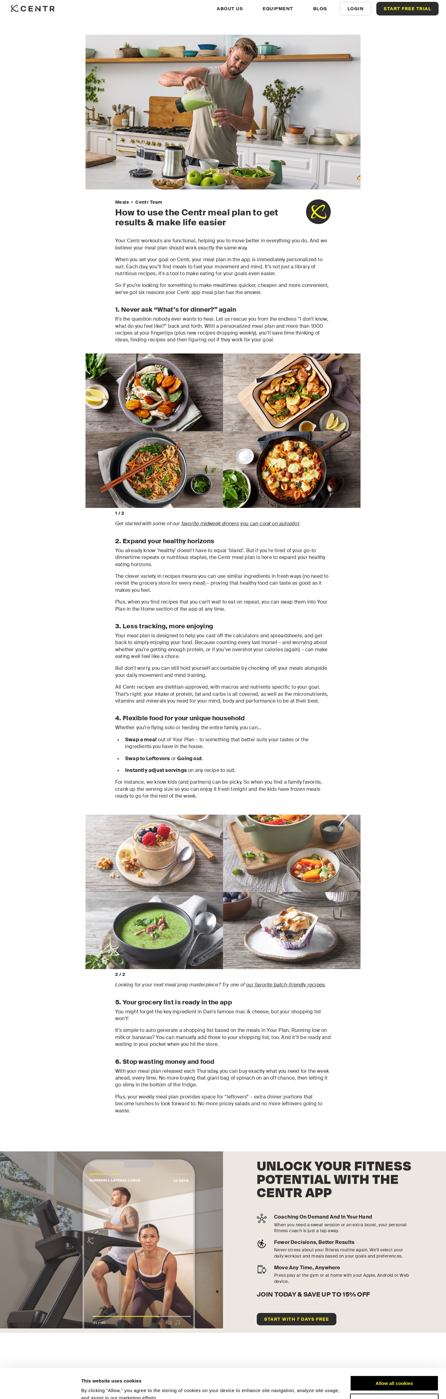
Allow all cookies (394, 1355)
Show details (95, 1386)
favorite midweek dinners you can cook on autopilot (240, 523)
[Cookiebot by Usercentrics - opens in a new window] (40, 1387)
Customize (394, 1373)
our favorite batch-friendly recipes (285, 984)
